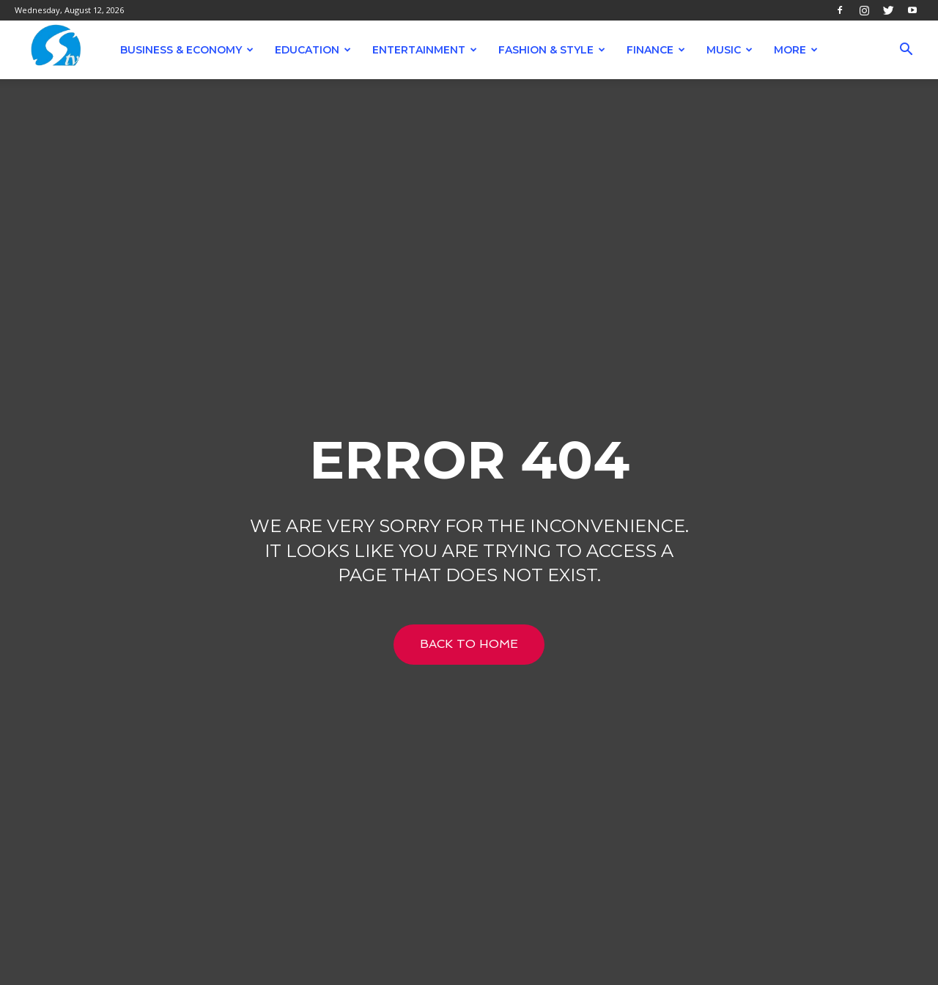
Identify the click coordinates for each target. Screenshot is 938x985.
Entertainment (424, 49)
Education (313, 49)
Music (729, 49)
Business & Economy (187, 49)
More (796, 49)
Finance (656, 49)
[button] (905, 51)
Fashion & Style (551, 49)
